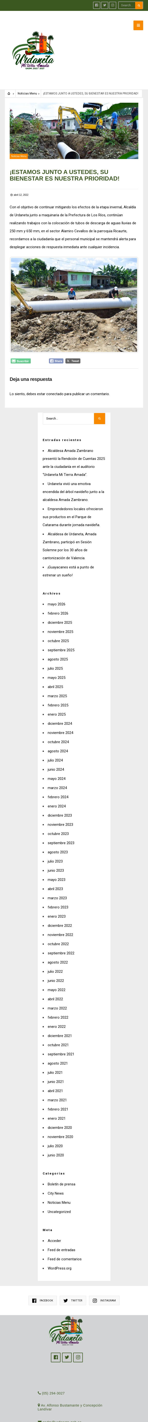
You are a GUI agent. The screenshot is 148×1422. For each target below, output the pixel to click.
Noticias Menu (27, 85)
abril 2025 (55, 678)
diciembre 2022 (60, 917)
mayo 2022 (56, 981)
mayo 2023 (56, 871)
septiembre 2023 (61, 834)
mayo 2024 (56, 770)
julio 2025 (55, 660)
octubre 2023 (58, 825)
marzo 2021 (57, 1091)
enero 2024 (57, 798)
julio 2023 (55, 853)
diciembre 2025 (60, 614)
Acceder (54, 1232)
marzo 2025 (57, 687)
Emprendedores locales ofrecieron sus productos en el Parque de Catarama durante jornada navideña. (73, 508)
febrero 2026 (58, 605)
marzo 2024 (57, 779)
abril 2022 (55, 990)
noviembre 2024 (60, 724)
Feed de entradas (61, 1241)
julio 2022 (55, 963)
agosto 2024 (58, 742)
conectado (54, 385)
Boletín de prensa (61, 1176)
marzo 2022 (57, 1000)
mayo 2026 (56, 596)
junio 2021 (56, 1073)
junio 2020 (56, 1147)
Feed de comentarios (65, 1250)
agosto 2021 (58, 1055)
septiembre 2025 (61, 641)
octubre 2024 (58, 733)
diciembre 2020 (60, 1119)
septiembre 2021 (61, 1046)
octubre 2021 (58, 1036)
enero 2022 (57, 1018)
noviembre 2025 (60, 623)
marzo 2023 (57, 889)
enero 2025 (57, 706)
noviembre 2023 (60, 816)
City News (56, 1185)
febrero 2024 (58, 788)
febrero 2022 (58, 1009)
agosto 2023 (58, 844)
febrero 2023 (58, 899)
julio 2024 (55, 752)
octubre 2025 (58, 632)
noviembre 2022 (60, 926)
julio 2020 (55, 1137)
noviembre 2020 (60, 1128)
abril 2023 (55, 880)
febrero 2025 (58, 697)
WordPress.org (59, 1260)
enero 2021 (57, 1110)
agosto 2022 (58, 954)
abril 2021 (55, 1082)
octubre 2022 (58, 935)
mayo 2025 (56, 669)
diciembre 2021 (60, 1027)
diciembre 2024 (60, 715)
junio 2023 (56, 862)
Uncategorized (59, 1203)
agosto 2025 (58, 651)
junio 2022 (56, 972)
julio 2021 (55, 1064)
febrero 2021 (58, 1101)
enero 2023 (57, 908)
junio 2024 (56, 761)
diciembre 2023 (60, 807)
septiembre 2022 (61, 945)
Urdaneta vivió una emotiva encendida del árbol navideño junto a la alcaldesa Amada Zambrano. (73, 483)
